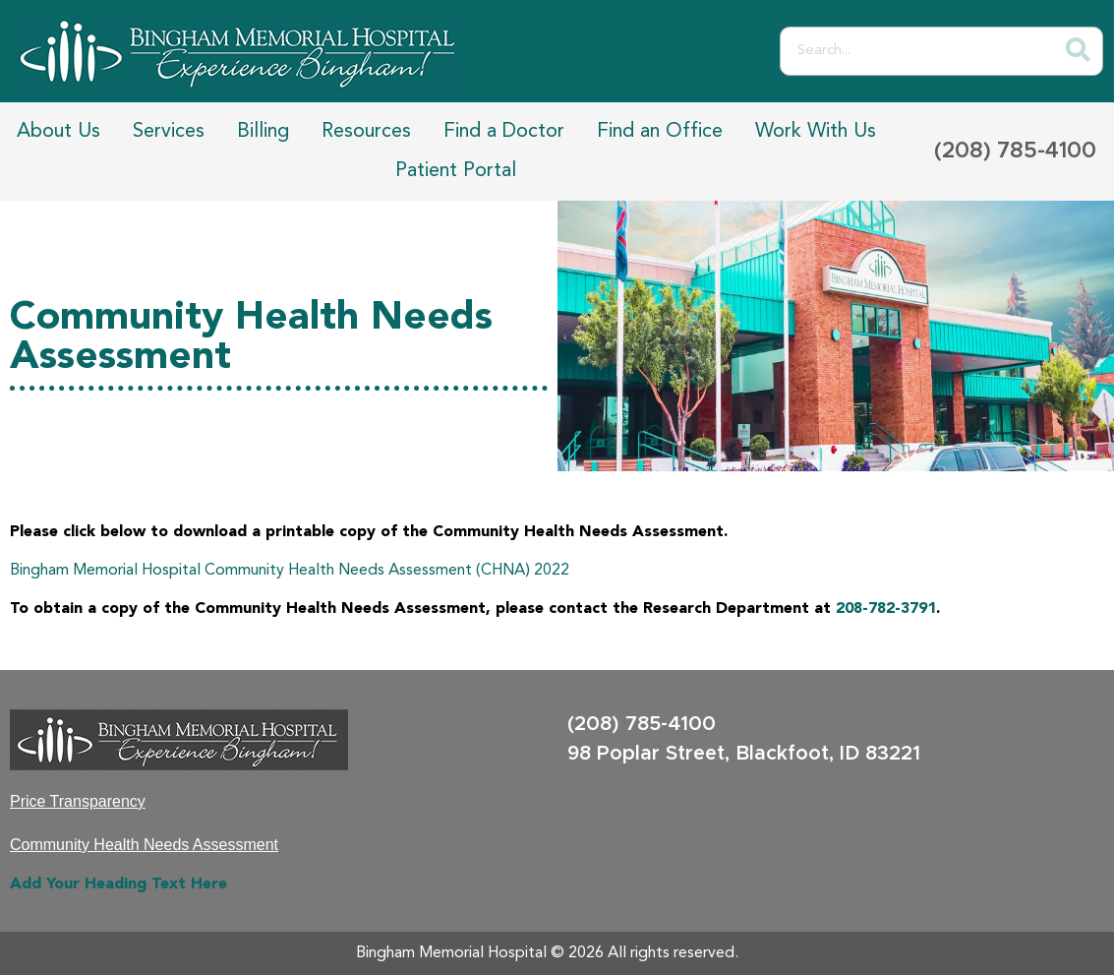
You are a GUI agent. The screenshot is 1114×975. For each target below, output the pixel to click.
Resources (366, 132)
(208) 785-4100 (1015, 151)
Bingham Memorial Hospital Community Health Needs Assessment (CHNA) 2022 (289, 571)
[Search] (1077, 51)
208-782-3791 (886, 609)
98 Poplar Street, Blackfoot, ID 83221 (743, 753)
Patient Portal (455, 171)
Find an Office (660, 132)
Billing (263, 132)
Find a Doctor (503, 132)
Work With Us (815, 132)
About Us (58, 132)
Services (169, 132)
